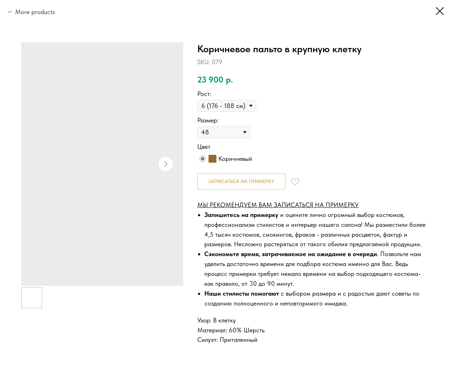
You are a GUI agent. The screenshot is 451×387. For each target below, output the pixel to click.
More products (35, 12)
